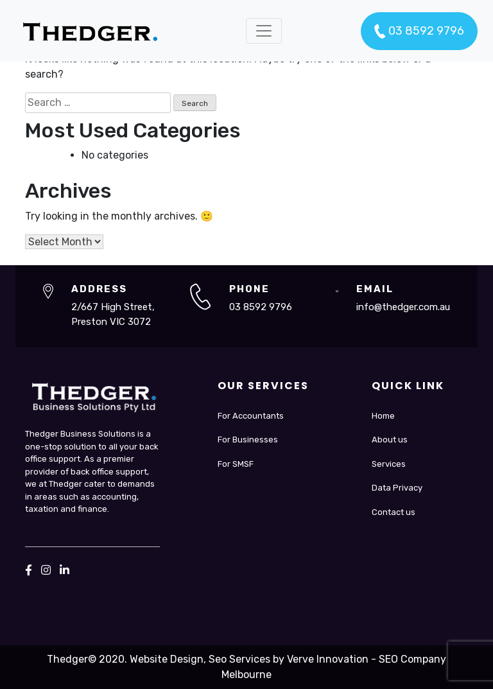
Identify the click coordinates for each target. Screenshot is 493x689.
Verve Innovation (327, 659)
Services (389, 464)
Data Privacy (397, 488)
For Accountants (251, 416)
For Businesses (248, 439)
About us (390, 439)
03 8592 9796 (419, 31)
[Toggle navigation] (264, 31)
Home (383, 416)
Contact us (393, 512)
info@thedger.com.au (403, 307)
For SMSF (236, 464)
